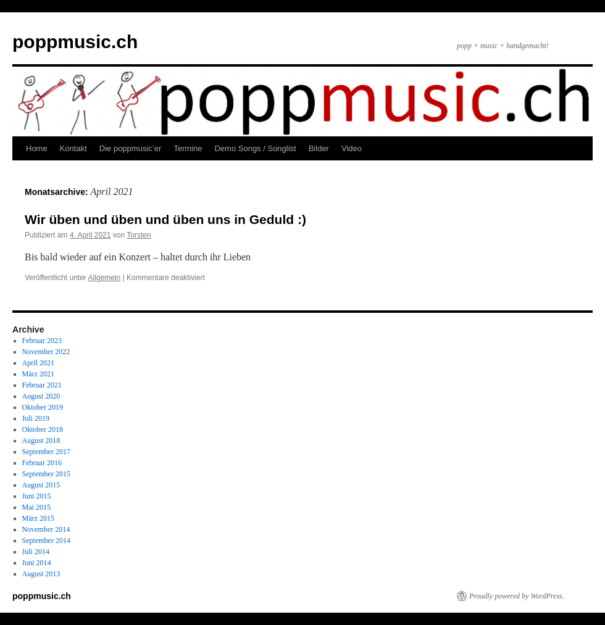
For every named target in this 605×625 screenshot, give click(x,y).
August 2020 (41, 396)
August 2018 (41, 440)
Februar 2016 (42, 462)
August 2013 (41, 573)
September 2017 (46, 451)
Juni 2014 (36, 562)
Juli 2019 (35, 418)
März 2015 (38, 518)
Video (351, 148)
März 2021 (38, 374)
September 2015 (46, 474)
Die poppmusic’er (130, 148)
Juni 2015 (36, 496)
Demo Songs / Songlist (255, 148)
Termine (187, 148)
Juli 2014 (35, 551)
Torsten (139, 235)
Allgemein (104, 277)
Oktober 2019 (42, 407)
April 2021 (38, 362)
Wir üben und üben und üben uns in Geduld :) (165, 219)
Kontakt (73, 148)
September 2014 (46, 540)
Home (37, 148)
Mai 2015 (36, 507)
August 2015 (41, 485)
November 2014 (46, 529)
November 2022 (46, 351)
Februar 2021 (42, 385)
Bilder (319, 148)
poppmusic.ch (75, 41)
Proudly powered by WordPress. (516, 596)
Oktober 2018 (42, 429)
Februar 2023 (42, 340)
